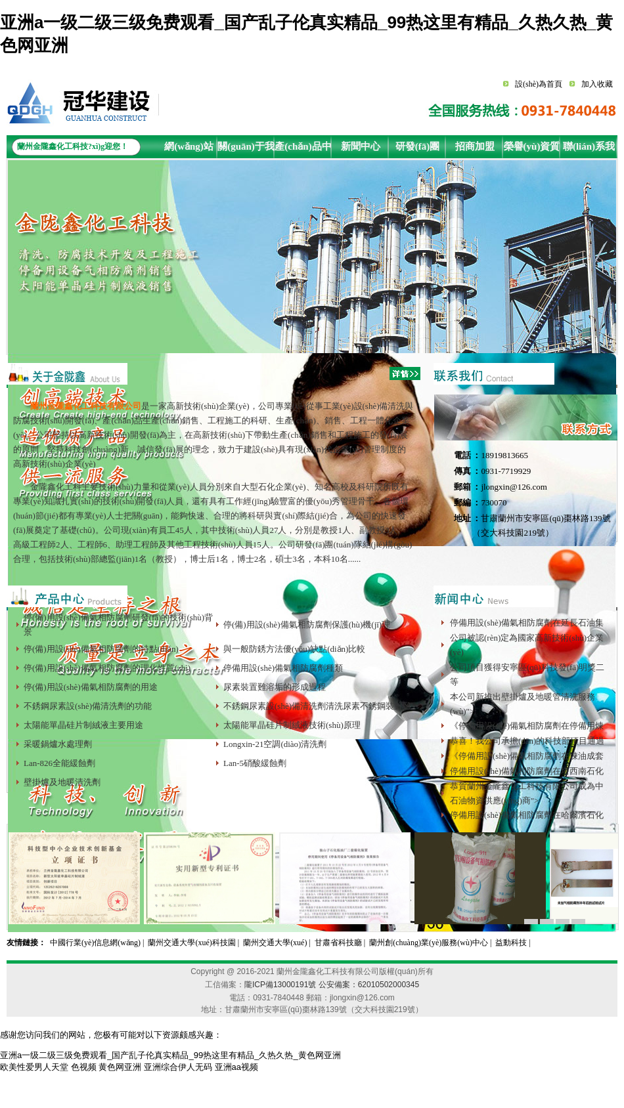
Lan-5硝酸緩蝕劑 (254, 763)
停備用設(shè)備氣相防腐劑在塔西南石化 (527, 771)
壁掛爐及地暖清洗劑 (62, 782)
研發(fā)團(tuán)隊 (417, 149)
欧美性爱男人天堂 (34, 1067)
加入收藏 (597, 84)
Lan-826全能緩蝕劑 (59, 763)
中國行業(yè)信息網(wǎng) (95, 942)
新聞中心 (360, 146)
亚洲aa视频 (236, 1067)
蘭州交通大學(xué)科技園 (191, 942)
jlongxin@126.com (513, 487)
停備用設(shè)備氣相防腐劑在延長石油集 (527, 623)
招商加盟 (475, 146)
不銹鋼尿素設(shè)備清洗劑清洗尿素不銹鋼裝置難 (317, 706)
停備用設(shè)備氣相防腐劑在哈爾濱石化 (527, 815)
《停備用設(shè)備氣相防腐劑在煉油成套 (527, 756)
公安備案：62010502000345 (369, 984)
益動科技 (511, 942)
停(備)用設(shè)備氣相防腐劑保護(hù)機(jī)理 (306, 624)
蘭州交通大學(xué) (275, 942)
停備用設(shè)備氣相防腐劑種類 (283, 668)
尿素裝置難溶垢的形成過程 (274, 687)
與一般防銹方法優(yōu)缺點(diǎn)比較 (294, 649)
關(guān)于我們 (246, 149)
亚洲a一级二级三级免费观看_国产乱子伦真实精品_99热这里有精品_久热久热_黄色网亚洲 (170, 1055)
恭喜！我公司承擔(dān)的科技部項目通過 (527, 741)
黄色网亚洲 (120, 1067)
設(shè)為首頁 (538, 84)
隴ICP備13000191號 (280, 984)
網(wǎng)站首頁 (188, 149)
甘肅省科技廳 (338, 942)
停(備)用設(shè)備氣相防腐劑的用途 (91, 687)
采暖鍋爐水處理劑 (58, 744)
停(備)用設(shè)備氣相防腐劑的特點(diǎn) (101, 649)
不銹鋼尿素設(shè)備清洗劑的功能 (88, 706)
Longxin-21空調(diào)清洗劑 (274, 744)
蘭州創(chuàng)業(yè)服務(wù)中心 (428, 942)
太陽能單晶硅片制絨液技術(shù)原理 (292, 725)
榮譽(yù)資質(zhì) (532, 149)
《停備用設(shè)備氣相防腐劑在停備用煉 (527, 726)
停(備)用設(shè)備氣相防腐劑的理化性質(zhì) (107, 668)
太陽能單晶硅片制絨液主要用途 (83, 725)
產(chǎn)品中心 (303, 149)
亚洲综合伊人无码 (178, 1067)
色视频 (84, 1067)
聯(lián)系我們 (589, 149)
